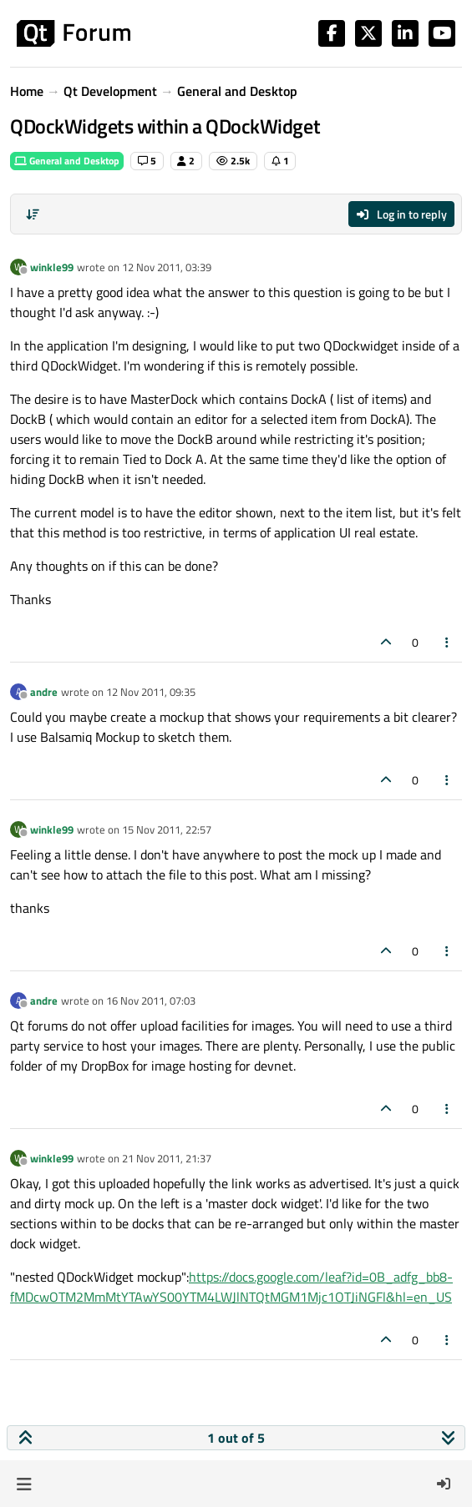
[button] (24, 1483)
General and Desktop (66, 161)
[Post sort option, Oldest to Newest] (33, 214)
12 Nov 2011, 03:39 (166, 267)
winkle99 (52, 267)
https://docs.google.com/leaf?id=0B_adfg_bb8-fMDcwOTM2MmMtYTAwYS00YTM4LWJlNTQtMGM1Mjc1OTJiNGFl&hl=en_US (231, 1287)
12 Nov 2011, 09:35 (150, 691)
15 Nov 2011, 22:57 (166, 829)
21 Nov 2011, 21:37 (166, 1158)
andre (44, 691)
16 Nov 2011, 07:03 (150, 1000)
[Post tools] (448, 642)
